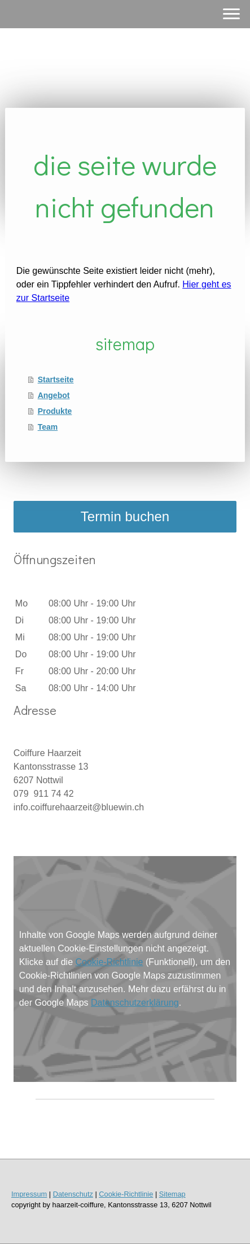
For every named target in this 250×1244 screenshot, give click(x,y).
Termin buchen (125, 516)
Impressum (29, 1194)
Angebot (54, 395)
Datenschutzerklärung (135, 1002)
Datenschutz (73, 1194)
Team (48, 426)
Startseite (56, 379)
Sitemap (172, 1194)
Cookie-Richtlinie (109, 962)
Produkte (55, 411)
